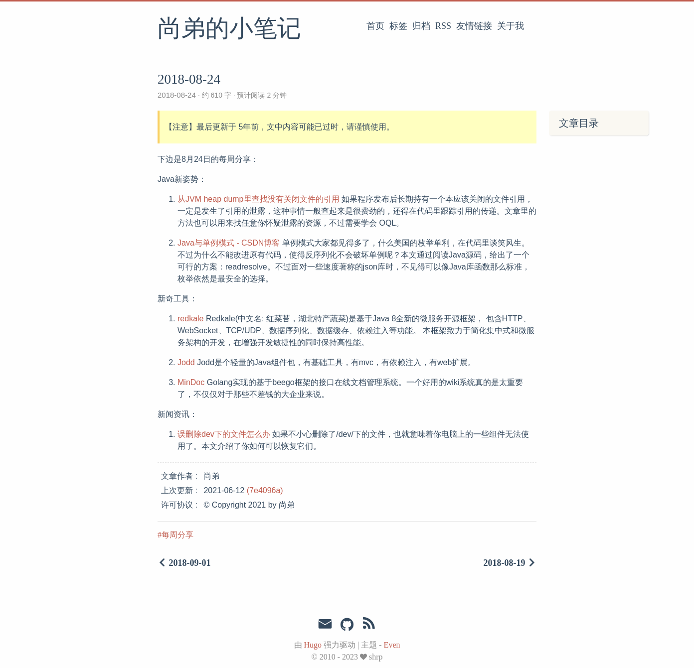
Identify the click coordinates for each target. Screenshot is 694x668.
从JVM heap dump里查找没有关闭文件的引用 (258, 199)
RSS (443, 26)
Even (392, 645)
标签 (398, 26)
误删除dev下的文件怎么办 (223, 434)
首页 (375, 26)
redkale (190, 318)
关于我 (510, 26)
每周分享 (177, 535)
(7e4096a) (265, 490)
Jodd (186, 362)
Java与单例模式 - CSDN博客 (228, 243)
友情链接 (474, 26)
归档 (421, 26)
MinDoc (190, 382)
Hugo (313, 645)
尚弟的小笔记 (229, 29)
